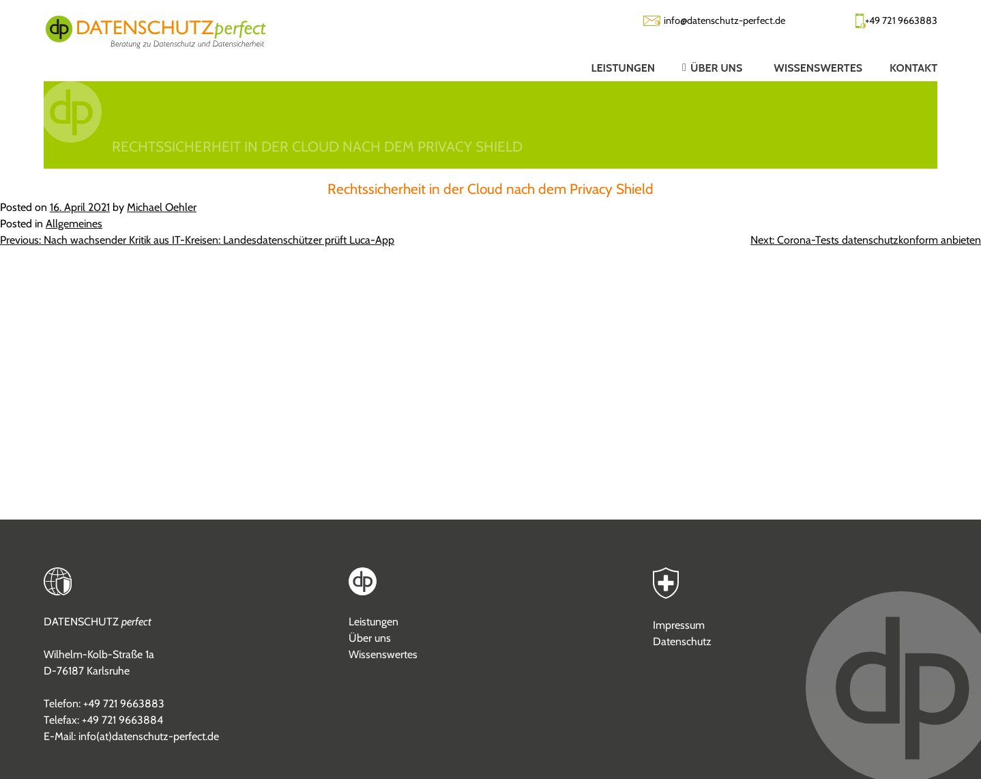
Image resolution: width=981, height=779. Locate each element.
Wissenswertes (383, 654)
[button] (700, 67)
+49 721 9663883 (901, 20)
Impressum (679, 625)
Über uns (370, 638)
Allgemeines (74, 223)
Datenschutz (682, 641)
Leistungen (373, 621)
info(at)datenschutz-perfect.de (148, 736)
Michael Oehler (161, 207)
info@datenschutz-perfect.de (724, 20)
